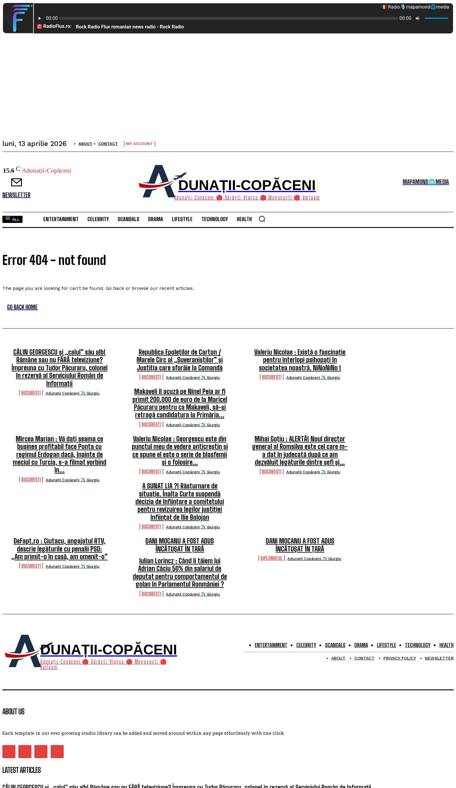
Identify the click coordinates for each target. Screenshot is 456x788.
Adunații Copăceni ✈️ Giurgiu (73, 393)
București (31, 392)
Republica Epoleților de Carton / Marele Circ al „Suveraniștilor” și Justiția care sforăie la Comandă (180, 360)
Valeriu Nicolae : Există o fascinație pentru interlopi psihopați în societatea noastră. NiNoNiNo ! (299, 360)
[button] (262, 219)
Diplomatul (271, 558)
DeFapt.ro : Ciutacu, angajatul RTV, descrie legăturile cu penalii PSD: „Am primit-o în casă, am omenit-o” (59, 549)
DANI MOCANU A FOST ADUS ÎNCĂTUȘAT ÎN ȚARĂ (179, 545)
